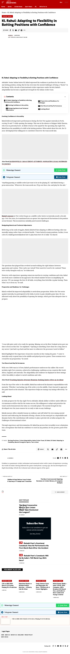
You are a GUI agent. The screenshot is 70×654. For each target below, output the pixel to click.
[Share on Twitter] (13, 30)
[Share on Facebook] (10, 30)
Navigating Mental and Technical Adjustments (17, 109)
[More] (24, 30)
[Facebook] (60, 458)
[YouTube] (58, 646)
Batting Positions (13, 440)
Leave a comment (60, 492)
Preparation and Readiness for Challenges (48, 102)
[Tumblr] (67, 458)
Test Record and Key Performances (51, 106)
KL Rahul (47, 440)
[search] (57, 2)
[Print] (21, 30)
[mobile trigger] (3, 2)
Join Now (61, 170)
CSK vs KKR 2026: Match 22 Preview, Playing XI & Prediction (9, 585)
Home (4, 12)
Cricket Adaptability (25, 440)
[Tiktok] (67, 646)
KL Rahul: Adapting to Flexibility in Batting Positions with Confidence (18, 101)
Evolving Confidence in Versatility (18, 105)
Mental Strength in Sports (23, 442)
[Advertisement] (35, 147)
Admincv (10, 35)
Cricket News (7, 16)
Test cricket (35, 442)
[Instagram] (63, 646)
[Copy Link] (18, 30)
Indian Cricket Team (38, 440)
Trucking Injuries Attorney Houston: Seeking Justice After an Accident (36, 380)
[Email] (16, 30)
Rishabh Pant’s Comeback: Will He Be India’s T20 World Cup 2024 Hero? (33, 558)
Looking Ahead (45, 109)
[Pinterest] (65, 458)
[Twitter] (63, 458)
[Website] (58, 458)
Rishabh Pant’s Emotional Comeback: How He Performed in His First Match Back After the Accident (34, 545)
